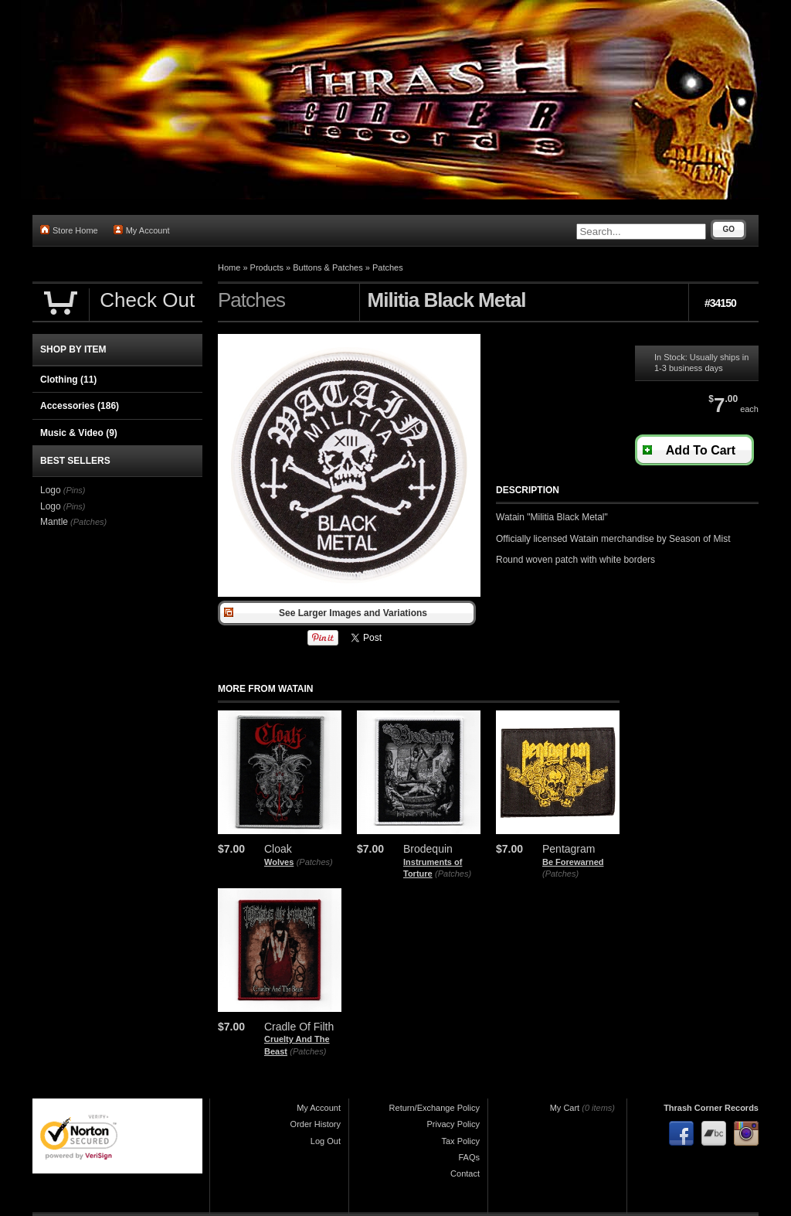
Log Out (326, 1141)
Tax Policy (460, 1141)
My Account (142, 230)
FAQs (469, 1157)
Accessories (79, 405)
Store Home (69, 230)
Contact (465, 1173)
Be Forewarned (572, 862)
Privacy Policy (453, 1124)
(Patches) (315, 862)
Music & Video (78, 432)
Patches (387, 267)
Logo (50, 490)
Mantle (54, 521)
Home (229, 267)
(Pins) (74, 490)
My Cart (565, 1107)
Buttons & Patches (328, 267)
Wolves (279, 862)
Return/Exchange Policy (434, 1107)
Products (266, 267)
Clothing (68, 379)
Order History (315, 1124)
